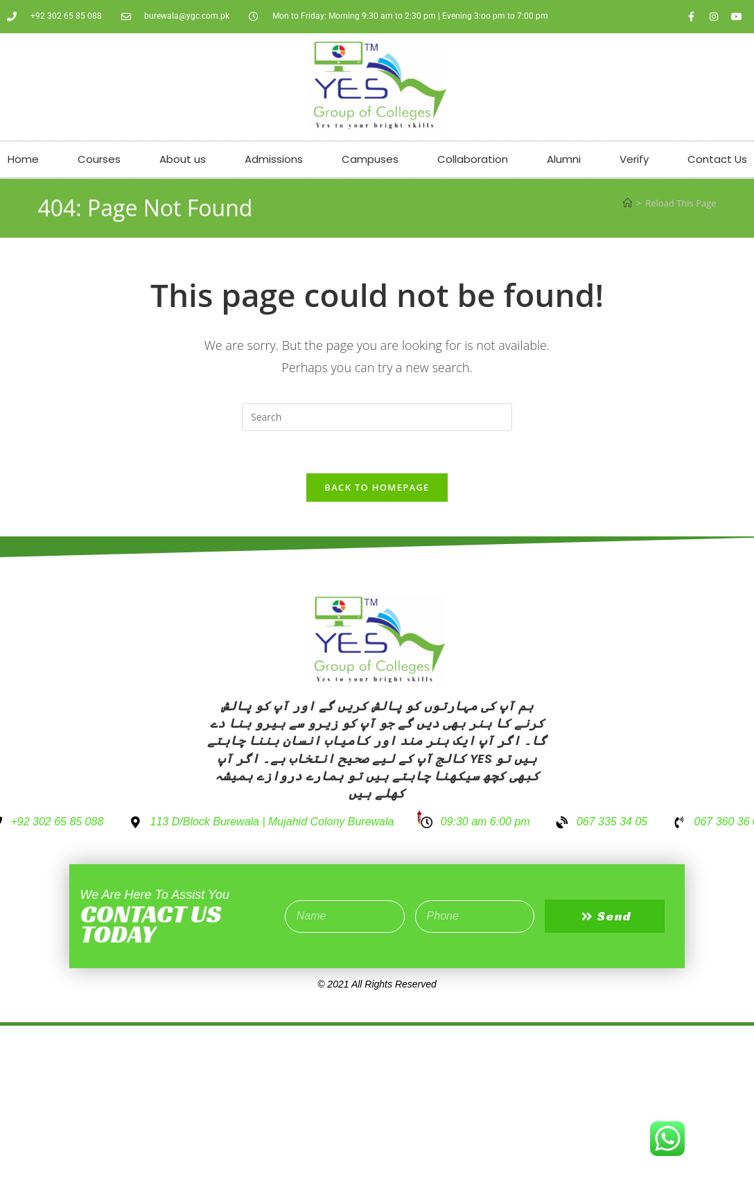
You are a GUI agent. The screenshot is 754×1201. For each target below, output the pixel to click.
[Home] (627, 203)
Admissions (274, 159)
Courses (99, 159)
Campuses (370, 159)
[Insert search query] (377, 417)
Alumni (564, 159)
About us (182, 159)
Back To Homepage (376, 487)
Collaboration (472, 159)
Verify (634, 159)
